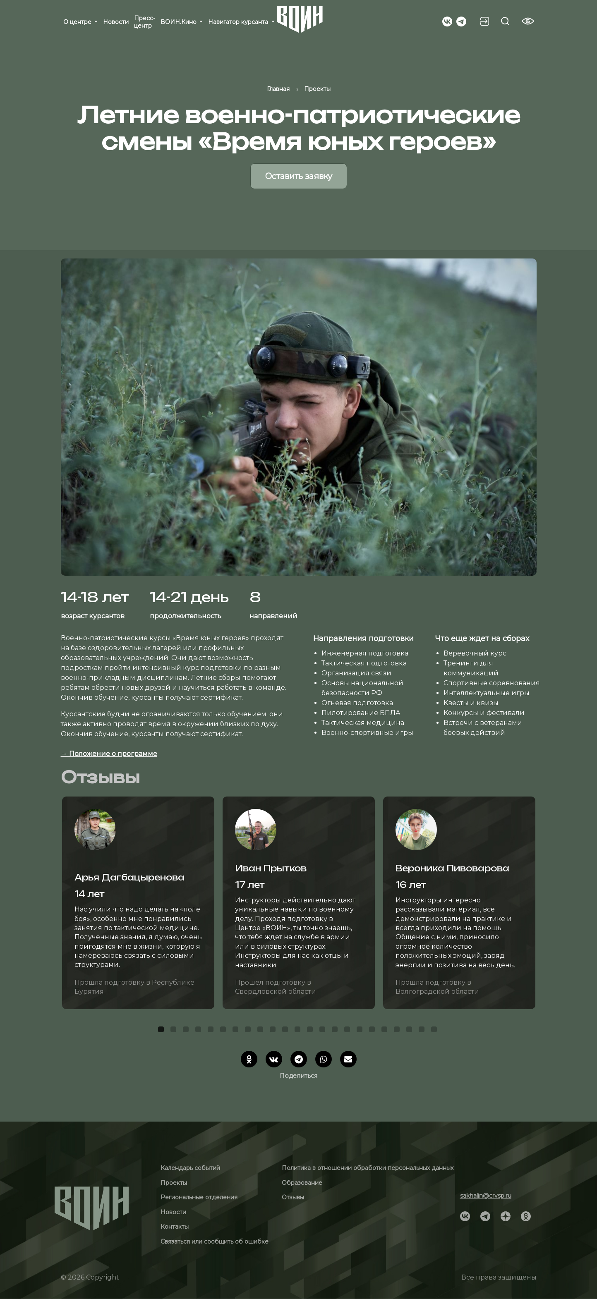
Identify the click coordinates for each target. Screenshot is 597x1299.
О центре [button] (78, 22)
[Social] (447, 20)
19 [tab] (385, 1030)
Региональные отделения (199, 1197)
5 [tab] (212, 1030)
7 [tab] (237, 1030)
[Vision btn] (528, 21)
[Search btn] (505, 21)
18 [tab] (373, 1030)
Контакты (175, 1226)
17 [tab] (361, 1030)
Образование (302, 1183)
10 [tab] (274, 1030)
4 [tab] (199, 1030)
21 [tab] (410, 1030)
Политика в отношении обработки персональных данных (367, 1168)
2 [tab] (174, 1030)
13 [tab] (311, 1030)
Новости (116, 22)
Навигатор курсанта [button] (239, 22)
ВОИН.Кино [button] (179, 22)
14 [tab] (323, 1030)
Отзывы (293, 1197)
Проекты (174, 1183)
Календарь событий (190, 1168)
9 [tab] (261, 1030)
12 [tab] (299, 1030)
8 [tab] (249, 1030)
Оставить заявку (298, 176)
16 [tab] (348, 1030)
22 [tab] (423, 1030)
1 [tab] (162, 1030)
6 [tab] (224, 1030)
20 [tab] (398, 1030)
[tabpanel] (138, 902)
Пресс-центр (144, 21)
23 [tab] (435, 1030)
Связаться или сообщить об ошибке (215, 1241)
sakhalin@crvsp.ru (485, 1195)
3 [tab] (187, 1030)
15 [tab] (336, 1030)
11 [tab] (286, 1030)
